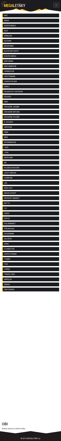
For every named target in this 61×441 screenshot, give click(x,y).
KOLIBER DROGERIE (12, 168)
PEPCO (7, 218)
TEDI (6, 264)
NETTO (7, 203)
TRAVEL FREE (9, 274)
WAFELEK (8, 279)
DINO (6, 102)
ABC (6, 15)
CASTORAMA (9, 76)
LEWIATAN (8, 178)
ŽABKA (7, 284)
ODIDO (6, 213)
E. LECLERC (8, 122)
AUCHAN (7, 41)
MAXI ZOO (8, 188)
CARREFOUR (9, 71)
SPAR (6, 244)
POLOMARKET (10, 224)
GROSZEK (8, 127)
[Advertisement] (30, 326)
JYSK (6, 152)
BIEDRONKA (9, 46)
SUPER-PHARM (10, 254)
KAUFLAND (8, 158)
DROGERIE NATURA (12, 112)
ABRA (6, 21)
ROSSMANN (9, 234)
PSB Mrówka (9, 229)
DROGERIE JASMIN (11, 107)
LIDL (5, 183)
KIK (5, 163)
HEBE (6, 132)
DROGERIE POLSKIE (12, 117)
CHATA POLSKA (10, 81)
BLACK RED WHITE (11, 51)
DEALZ (7, 87)
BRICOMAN (8, 61)
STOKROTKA (9, 249)
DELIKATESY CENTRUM (13, 92)
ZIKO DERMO (9, 290)
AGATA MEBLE (10, 26)
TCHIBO (7, 259)
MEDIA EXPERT (10, 193)
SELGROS (8, 239)
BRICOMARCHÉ (10, 66)
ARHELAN (8, 36)
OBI (5, 208)
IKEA (6, 137)
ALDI (6, 31)
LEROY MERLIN (10, 173)
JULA (6, 147)
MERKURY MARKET (12, 198)
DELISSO (7, 97)
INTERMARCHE (10, 142)
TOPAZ (7, 269)
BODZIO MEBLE (10, 56)
